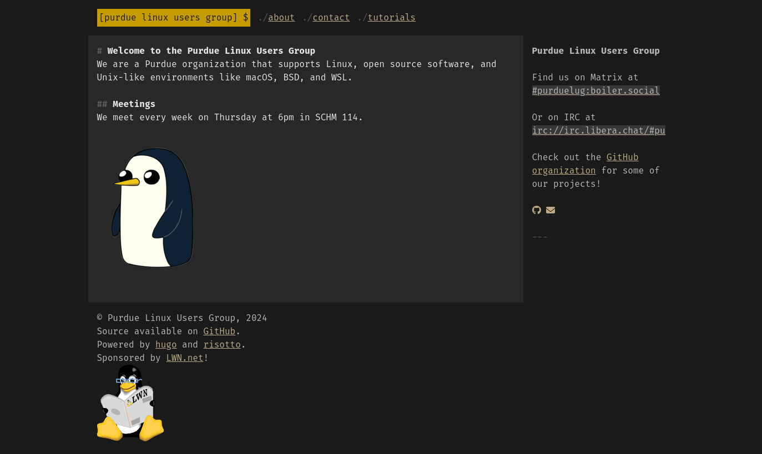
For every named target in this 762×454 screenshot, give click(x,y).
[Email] (550, 210)
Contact (331, 17)
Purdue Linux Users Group (168, 17)
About (281, 17)
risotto (222, 344)
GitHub (220, 331)
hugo (165, 344)
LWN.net (184, 358)
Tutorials (392, 17)
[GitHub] (536, 210)
